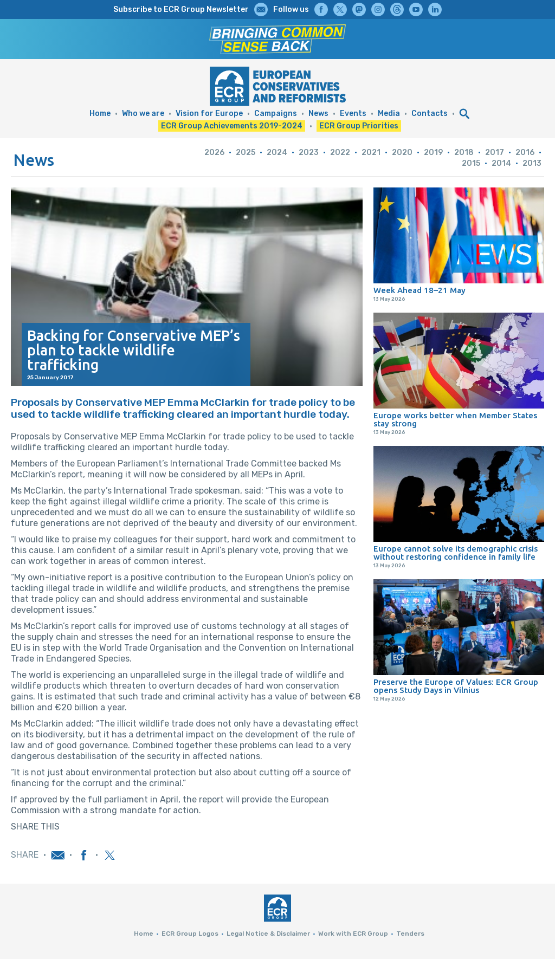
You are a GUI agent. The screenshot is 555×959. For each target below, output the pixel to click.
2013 (531, 163)
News (318, 113)
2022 (340, 152)
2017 (494, 152)
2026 (214, 152)
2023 (309, 152)
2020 (402, 152)
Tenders (410, 933)
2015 (471, 163)
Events (353, 113)
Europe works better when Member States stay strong (455, 419)
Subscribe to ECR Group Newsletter (181, 9)
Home (100, 113)
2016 (524, 152)
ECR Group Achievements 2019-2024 (231, 126)
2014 (501, 163)
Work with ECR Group (353, 933)
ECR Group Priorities (358, 126)
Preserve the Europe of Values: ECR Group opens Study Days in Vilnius (455, 686)
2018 (464, 152)
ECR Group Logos (190, 933)
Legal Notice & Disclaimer (268, 933)
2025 (245, 152)
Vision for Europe (209, 113)
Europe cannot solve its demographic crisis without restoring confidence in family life (455, 553)
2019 (433, 152)
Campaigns (275, 113)
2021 (371, 152)
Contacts (429, 113)
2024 (277, 152)
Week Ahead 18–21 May (419, 290)
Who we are (143, 113)
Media (389, 113)
